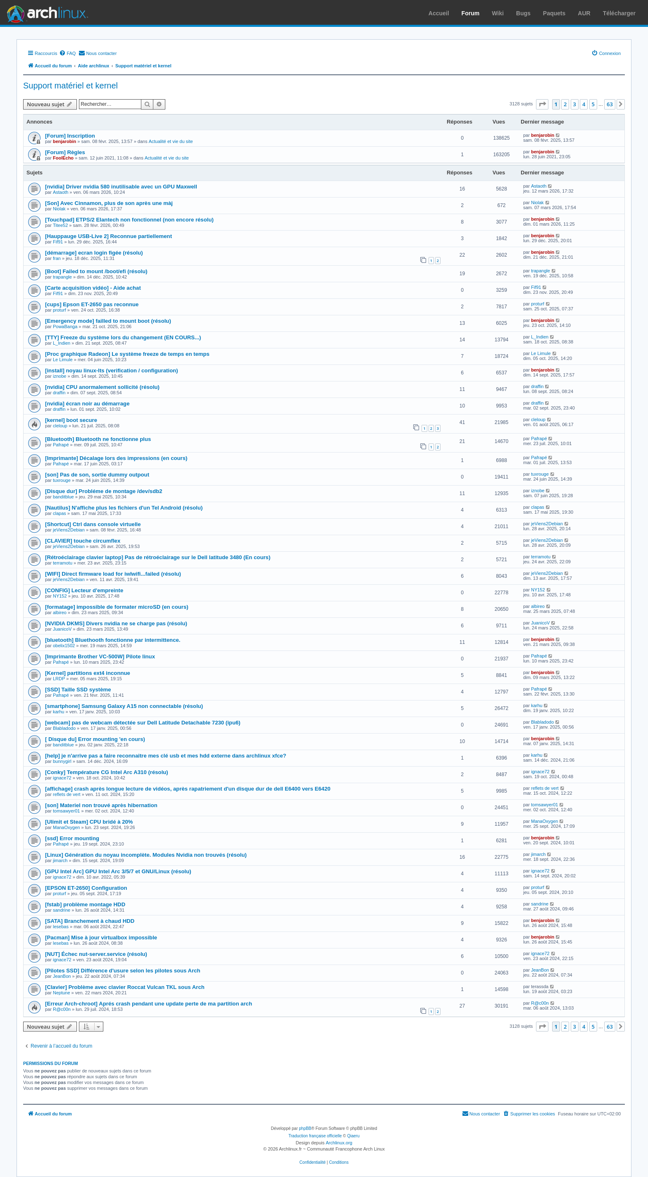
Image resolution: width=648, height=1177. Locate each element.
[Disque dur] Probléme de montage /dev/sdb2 (103, 491)
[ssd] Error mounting (72, 838)
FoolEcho (63, 157)
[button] (542, 104)
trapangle (62, 276)
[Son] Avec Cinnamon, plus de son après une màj (109, 203)
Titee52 (60, 225)
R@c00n (62, 1009)
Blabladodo (64, 728)
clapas (59, 513)
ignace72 (62, 777)
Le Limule (63, 359)
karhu (58, 711)
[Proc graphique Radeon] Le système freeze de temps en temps (127, 354)
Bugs (523, 13)
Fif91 (58, 241)
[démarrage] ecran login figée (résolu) (94, 253)
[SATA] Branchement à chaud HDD (89, 921)
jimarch (60, 860)
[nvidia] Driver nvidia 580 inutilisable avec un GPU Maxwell (121, 186)
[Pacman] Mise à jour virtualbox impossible (101, 937)
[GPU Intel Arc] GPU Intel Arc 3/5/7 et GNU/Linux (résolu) (118, 871)
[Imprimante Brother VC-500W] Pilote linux (100, 656)
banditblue (63, 496)
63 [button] (610, 104)
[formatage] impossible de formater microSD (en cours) (116, 607)
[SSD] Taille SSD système (78, 689)
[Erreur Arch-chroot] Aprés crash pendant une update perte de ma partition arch (148, 1004)
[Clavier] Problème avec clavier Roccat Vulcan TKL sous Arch (125, 987)
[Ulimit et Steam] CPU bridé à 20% (89, 822)
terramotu (62, 562)
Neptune (61, 992)
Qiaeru (353, 1136)
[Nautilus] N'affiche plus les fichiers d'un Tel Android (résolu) (123, 508)
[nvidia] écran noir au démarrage (87, 403)
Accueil (439, 13)
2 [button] (565, 104)
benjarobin (64, 141)
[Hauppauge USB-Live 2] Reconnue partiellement (108, 236)
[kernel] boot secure (71, 420)
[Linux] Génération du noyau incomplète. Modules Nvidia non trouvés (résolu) (146, 855)
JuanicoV (62, 629)
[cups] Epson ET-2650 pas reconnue (91, 304)
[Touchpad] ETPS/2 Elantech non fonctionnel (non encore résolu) (129, 220)
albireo (60, 612)
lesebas (61, 926)
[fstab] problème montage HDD (85, 904)
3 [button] (574, 104)
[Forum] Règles (65, 152)
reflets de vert (67, 794)
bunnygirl (62, 761)
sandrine (61, 910)
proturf (59, 309)
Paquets (554, 13)
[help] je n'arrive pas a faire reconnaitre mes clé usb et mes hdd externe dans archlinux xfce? (165, 756)
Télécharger (619, 13)
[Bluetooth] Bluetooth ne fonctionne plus (98, 439)
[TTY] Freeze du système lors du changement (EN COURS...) (123, 337)
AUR (584, 13)
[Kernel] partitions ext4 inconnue (87, 673)
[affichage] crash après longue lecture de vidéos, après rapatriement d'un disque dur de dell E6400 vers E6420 (188, 789)
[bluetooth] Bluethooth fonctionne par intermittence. (112, 640)
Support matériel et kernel (70, 85)
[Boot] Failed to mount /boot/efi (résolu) (96, 271)
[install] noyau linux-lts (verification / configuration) (111, 370)
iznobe (59, 376)
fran (57, 258)
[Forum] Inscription (70, 136)
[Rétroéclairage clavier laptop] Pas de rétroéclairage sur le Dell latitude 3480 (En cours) (157, 557)
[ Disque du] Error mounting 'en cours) (95, 739)
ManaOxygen (66, 827)
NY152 (60, 595)
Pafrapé (61, 444)
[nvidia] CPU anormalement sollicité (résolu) (102, 387)
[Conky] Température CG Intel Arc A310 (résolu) (106, 772)
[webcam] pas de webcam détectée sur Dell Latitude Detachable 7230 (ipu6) (143, 723)
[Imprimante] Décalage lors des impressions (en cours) (116, 458)
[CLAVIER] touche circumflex (82, 541)
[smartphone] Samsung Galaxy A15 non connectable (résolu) (124, 706)
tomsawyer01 (66, 810)
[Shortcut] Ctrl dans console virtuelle (93, 524)
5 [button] (593, 104)
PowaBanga (65, 326)
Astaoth (60, 192)
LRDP (59, 678)
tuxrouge (62, 480)
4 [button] (583, 104)
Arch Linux (45, 12)
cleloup (60, 425)
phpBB (305, 1128)
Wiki (498, 13)
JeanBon (62, 976)
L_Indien (61, 343)
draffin (59, 392)
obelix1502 (64, 645)
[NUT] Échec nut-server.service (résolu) (96, 954)
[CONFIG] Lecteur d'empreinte (84, 590)
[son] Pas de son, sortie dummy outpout (97, 475)
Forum (471, 13)
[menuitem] (67, 53)
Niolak (59, 208)
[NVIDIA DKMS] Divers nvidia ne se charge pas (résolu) (116, 623)
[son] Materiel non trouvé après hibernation (101, 805)
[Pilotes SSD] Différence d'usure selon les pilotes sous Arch (122, 970)
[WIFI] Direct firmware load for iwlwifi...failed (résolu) (113, 574)
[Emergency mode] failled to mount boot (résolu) (108, 321)
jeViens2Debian (69, 529)
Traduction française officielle (315, 1136)
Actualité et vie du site (171, 141)
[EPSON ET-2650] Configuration (86, 888)
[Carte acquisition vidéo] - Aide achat (93, 288)
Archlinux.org (339, 1142)
